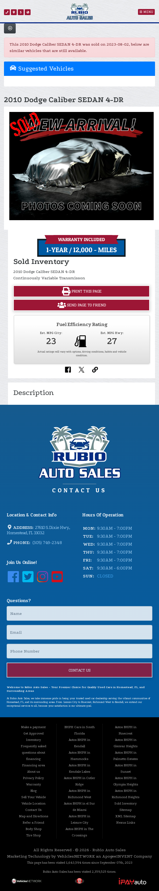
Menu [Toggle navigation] (146, 12)
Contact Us (80, 670)
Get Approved (33, 733)
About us (33, 771)
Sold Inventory (125, 803)
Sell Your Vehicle (33, 797)
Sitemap (125, 810)
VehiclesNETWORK (76, 856)
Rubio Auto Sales (109, 849)
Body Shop (33, 829)
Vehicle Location (33, 803)
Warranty (33, 784)
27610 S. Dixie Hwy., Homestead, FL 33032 (38, 530)
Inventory (33, 740)
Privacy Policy (33, 778)
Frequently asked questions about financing (33, 752)
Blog (33, 791)
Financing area (33, 765)
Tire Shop (33, 835)
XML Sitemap (125, 816)
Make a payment (33, 727)
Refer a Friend (33, 822)
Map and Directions (33, 816)
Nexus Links (125, 822)
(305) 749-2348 (46, 542)
